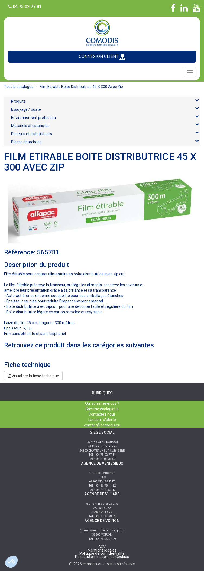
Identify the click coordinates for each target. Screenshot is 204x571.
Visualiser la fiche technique (33, 376)
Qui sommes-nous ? (102, 403)
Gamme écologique (102, 409)
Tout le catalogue (19, 86)
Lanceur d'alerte (102, 419)
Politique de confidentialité (102, 553)
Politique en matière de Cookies (102, 556)
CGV (102, 547)
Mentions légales (102, 550)
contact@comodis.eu (102, 425)
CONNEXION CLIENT (102, 57)
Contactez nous (102, 414)
